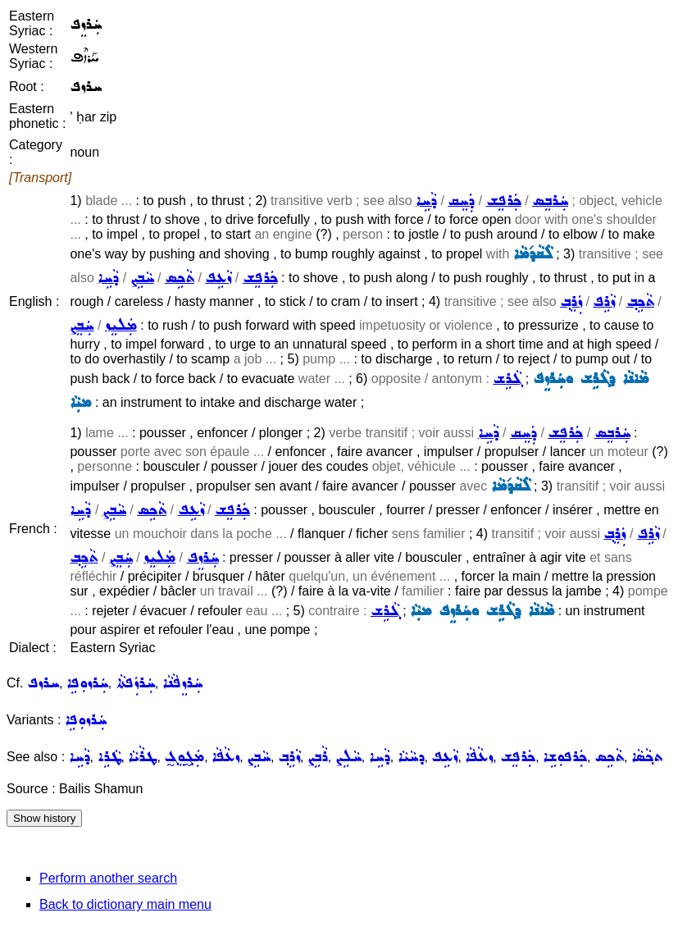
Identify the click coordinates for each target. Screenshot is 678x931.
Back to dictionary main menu (125, 904)
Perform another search (108, 878)
